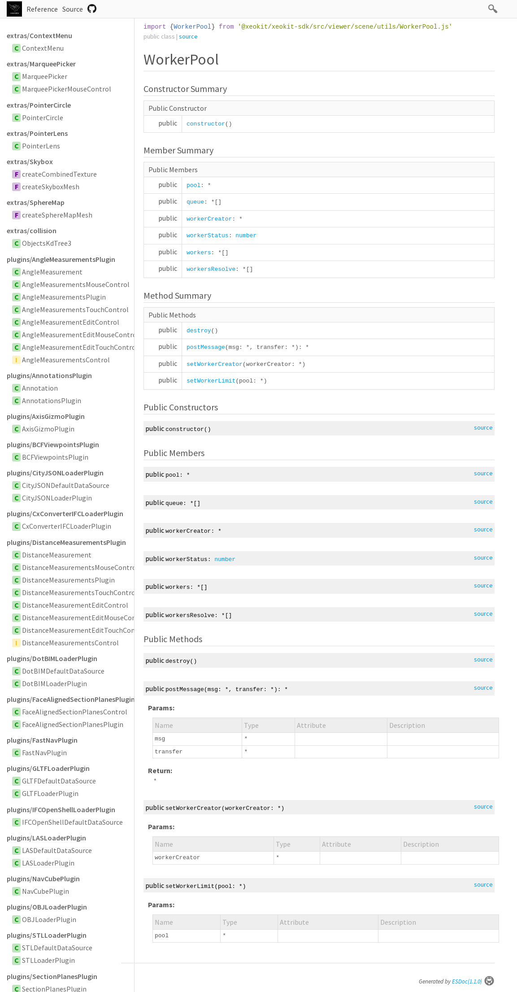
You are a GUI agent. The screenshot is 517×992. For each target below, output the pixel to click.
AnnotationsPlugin (51, 400)
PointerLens (41, 145)
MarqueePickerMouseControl (66, 88)
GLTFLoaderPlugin (50, 793)
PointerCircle (42, 117)
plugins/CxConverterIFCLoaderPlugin (65, 513)
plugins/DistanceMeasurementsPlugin (66, 542)
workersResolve (211, 269)
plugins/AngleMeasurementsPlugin (61, 259)
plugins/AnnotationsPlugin (49, 375)
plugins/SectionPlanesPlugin (52, 976)
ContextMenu (43, 48)
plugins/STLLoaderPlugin (47, 935)
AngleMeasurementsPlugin (64, 296)
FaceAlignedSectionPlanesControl (74, 711)
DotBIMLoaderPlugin (54, 683)
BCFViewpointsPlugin (55, 456)
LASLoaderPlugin (48, 862)
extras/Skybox (30, 161)
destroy (199, 330)
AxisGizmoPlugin (48, 428)
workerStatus (208, 235)
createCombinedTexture (59, 174)
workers (199, 252)
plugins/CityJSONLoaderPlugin (55, 472)
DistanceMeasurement (56, 554)
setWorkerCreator (215, 364)
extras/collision (31, 230)
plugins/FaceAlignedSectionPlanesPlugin (70, 699)
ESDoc (473, 981)
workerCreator (209, 219)
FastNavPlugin (44, 752)
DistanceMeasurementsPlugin (68, 579)
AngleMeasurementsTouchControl (75, 309)
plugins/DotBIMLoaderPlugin (52, 658)
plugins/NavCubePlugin (43, 878)
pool (193, 185)
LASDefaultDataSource (57, 850)
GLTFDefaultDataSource (59, 780)
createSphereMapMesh (57, 214)
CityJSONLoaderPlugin (57, 497)
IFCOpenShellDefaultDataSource (72, 822)
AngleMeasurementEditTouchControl (80, 347)
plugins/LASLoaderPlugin (46, 837)
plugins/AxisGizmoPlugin (46, 416)
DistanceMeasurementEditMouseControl (85, 617)
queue (195, 202)
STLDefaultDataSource (57, 947)
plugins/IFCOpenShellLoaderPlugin (61, 809)
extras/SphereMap (36, 202)
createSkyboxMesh (50, 186)
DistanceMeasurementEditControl (75, 604)
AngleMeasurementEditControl (70, 322)
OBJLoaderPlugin (49, 919)
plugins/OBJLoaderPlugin (47, 906)
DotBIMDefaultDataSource (63, 670)
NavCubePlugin (45, 891)
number (245, 235)
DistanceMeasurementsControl (70, 642)
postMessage (206, 347)
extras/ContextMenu (39, 35)
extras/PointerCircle (39, 104)
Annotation (40, 387)
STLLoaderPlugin (48, 960)
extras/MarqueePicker (41, 63)
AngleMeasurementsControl (66, 359)
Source (72, 8)
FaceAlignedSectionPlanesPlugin (72, 724)
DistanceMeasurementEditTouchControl (84, 630)
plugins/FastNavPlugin (42, 739)
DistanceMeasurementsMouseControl (80, 567)
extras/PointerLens (37, 133)
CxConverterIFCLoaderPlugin (66, 526)
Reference (42, 8)
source (188, 36)
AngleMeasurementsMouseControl (76, 284)
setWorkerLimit (211, 381)
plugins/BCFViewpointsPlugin (53, 444)
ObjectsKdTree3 (46, 243)
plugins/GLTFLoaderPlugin (48, 768)
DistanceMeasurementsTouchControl (80, 592)
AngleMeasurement (52, 271)
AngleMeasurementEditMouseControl (80, 334)
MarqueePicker (44, 76)
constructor (206, 124)
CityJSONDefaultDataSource (65, 485)
